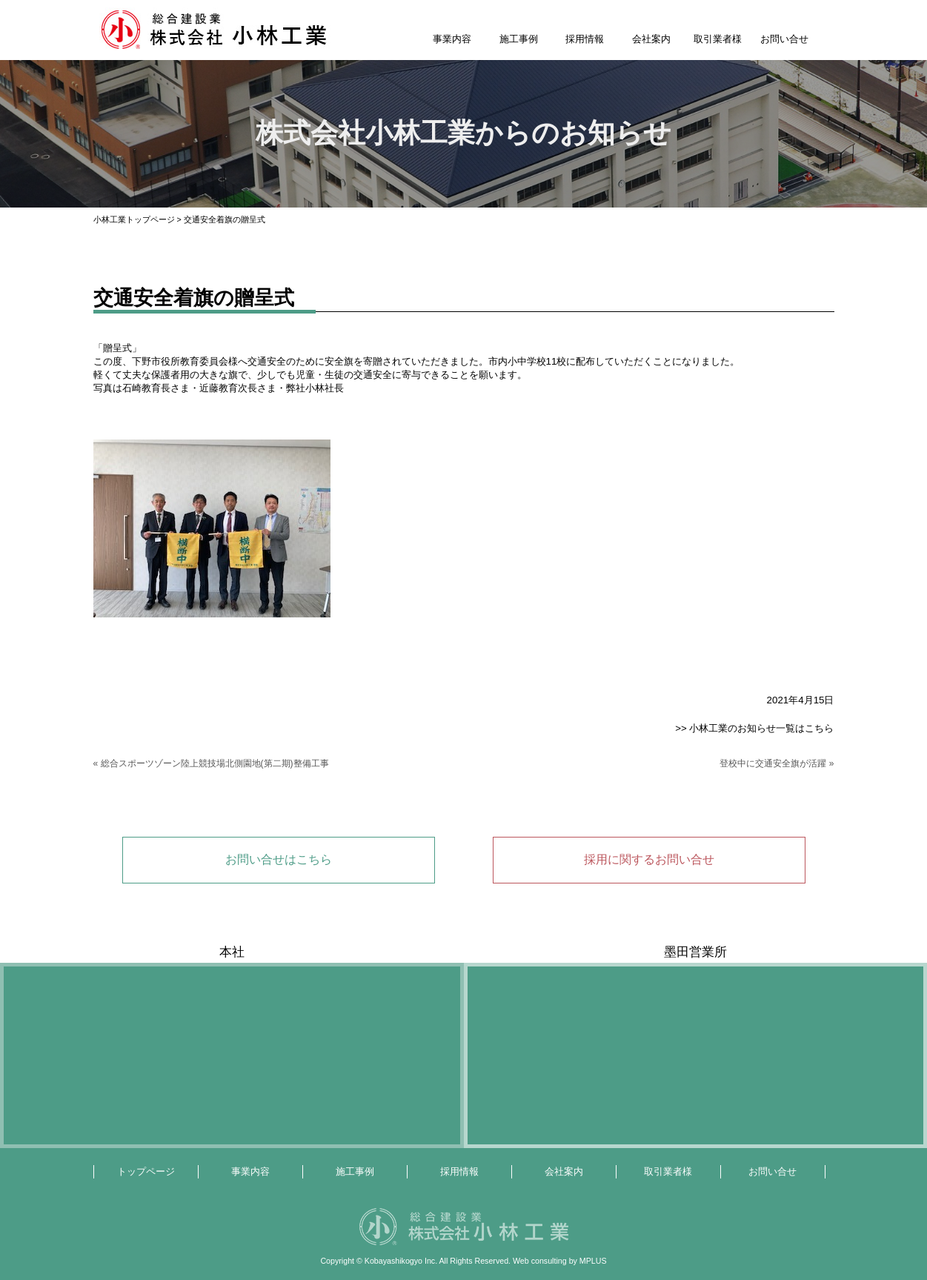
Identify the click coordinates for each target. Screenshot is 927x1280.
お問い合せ (784, 38)
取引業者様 (718, 38)
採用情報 (584, 38)
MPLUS (593, 1260)
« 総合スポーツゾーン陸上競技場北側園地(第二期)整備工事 (211, 763)
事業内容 (452, 38)
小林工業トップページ (134, 219)
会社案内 (651, 38)
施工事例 (518, 38)
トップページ (146, 1171)
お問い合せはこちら (278, 859)
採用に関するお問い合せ (649, 859)
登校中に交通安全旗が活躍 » (777, 763)
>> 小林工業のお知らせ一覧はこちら (754, 728)
